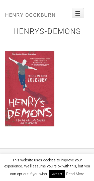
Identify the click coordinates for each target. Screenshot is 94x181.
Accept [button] (57, 174)
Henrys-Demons (47, 31)
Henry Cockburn (30, 15)
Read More (75, 174)
